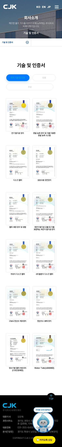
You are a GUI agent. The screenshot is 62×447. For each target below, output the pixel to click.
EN (44, 7)
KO (38, 7)
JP (49, 7)
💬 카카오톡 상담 (44, 440)
